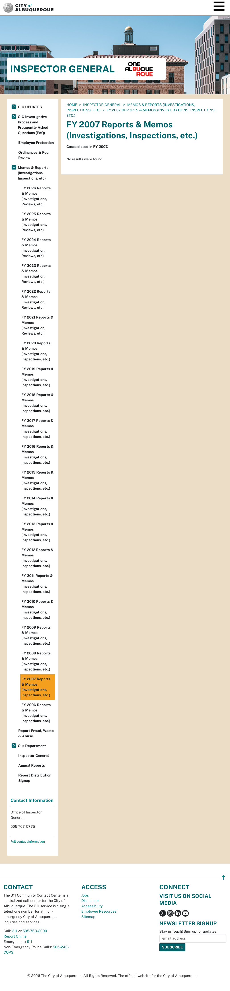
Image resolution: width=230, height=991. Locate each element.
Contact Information (31, 800)
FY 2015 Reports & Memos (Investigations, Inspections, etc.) (37, 480)
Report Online (15, 936)
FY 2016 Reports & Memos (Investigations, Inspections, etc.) (37, 454)
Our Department (32, 746)
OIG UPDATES (30, 107)
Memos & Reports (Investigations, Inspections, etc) (33, 173)
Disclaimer (90, 901)
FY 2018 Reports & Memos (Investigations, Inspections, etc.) (37, 403)
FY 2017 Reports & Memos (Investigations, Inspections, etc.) (37, 429)
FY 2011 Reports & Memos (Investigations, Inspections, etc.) (37, 584)
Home (71, 105)
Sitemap (88, 917)
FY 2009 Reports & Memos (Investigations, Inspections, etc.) (36, 635)
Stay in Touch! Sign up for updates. (188, 931)
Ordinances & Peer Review (34, 155)
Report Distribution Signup (34, 778)
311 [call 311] (14, 931)
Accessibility (92, 906)
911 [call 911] (29, 942)
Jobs (85, 895)
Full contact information (27, 841)
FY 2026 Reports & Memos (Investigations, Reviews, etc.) (36, 196)
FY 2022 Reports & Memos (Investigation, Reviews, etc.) (35, 299)
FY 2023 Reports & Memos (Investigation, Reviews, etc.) (36, 274)
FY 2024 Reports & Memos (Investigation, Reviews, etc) (36, 248)
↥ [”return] (223, 878)
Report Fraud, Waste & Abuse (36, 733)
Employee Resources (98, 911)
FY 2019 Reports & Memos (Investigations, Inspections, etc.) (37, 377)
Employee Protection (36, 143)
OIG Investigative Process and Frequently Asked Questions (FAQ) (33, 125)
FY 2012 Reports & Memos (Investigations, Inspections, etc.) (37, 558)
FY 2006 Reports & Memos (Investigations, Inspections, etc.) (36, 713)
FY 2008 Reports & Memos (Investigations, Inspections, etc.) (36, 661)
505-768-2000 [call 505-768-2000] (35, 931)
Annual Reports (31, 765)
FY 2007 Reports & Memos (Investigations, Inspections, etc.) (35, 687)
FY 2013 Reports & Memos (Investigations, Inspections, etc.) (37, 532)
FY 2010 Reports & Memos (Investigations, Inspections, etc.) (37, 609)
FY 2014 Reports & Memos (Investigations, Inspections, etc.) (37, 506)
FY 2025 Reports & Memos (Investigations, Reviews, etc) (36, 222)
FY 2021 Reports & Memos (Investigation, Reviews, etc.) (37, 325)
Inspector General (102, 105)
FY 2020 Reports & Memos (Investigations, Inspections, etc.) (35, 351)
